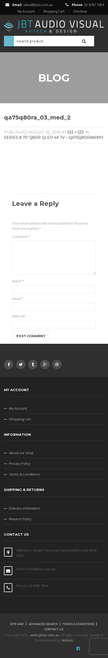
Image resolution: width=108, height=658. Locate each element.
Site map (17, 624)
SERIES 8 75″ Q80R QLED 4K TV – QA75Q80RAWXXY (53, 137)
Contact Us (54, 629)
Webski (67, 640)
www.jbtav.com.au (44, 635)
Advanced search (43, 624)
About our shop (21, 452)
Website (18, 316)
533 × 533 (75, 132)
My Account (26, 11)
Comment (21, 236)
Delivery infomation (24, 508)
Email (17, 298)
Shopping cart (20, 419)
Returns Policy (20, 519)
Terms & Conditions (24, 474)
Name (18, 281)
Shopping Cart (53, 11)
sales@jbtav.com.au (38, 5)
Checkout (80, 11)
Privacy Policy (19, 463)
